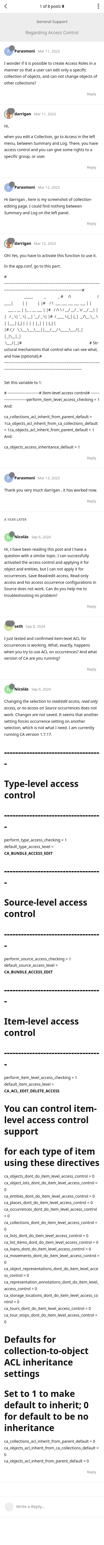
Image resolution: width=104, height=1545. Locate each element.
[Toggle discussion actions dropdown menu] (98, 6)
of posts (52, 6)
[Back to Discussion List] (5, 6)
